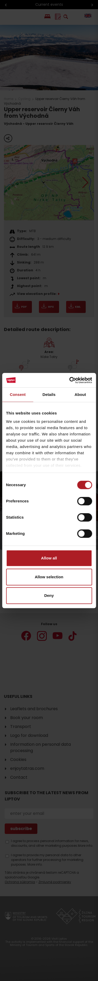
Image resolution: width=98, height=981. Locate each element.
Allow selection (49, 577)
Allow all (49, 558)
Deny (49, 595)
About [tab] (80, 394)
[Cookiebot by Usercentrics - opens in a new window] (70, 380)
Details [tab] (49, 394)
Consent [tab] (18, 394)
